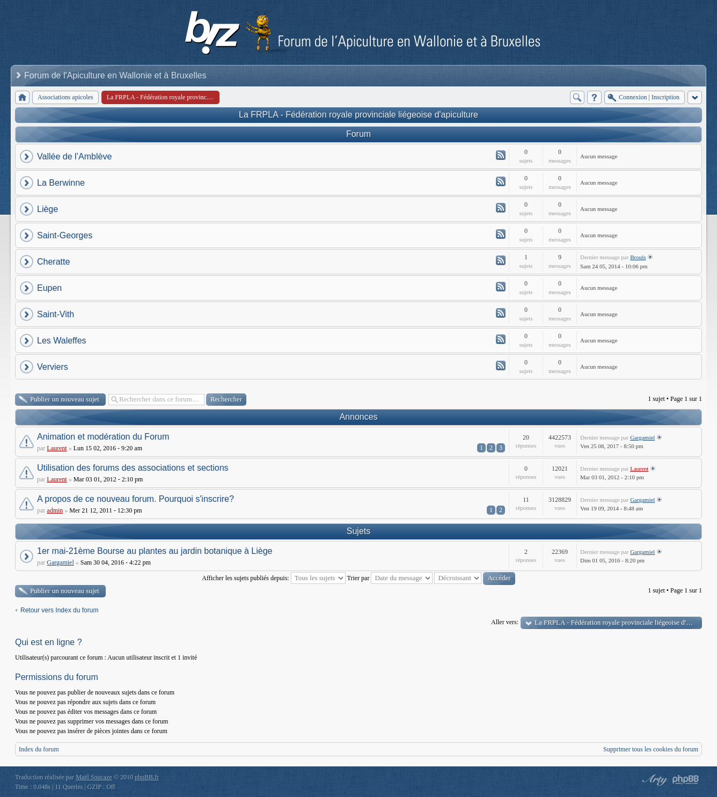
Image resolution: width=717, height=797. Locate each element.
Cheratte (53, 261)
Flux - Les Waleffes (501, 339)
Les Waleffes (61, 340)
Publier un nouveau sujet (64, 399)
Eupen (49, 288)
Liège (47, 209)
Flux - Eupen (501, 286)
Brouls (638, 257)
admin (55, 510)
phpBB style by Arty (654, 779)
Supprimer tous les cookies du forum (650, 749)
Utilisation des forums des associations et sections (133, 467)
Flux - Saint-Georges (501, 234)
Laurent (57, 448)
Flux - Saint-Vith (501, 313)
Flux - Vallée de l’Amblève (501, 155)
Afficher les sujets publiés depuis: (273, 578)
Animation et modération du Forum (103, 436)
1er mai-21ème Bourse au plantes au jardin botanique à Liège (155, 550)
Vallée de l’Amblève (74, 156)
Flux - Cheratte (501, 260)
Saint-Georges (64, 235)
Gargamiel (642, 437)
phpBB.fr (147, 777)
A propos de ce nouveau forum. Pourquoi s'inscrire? (135, 498)
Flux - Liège (501, 208)
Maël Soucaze (94, 777)
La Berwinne (61, 182)
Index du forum (39, 749)
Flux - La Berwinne (501, 181)
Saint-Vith (55, 314)
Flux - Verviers (501, 365)
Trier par (390, 578)
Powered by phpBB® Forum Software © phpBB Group (686, 779)
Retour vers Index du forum (59, 610)
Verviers (52, 366)
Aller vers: (504, 622)
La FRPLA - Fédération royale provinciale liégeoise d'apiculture (358, 114)
